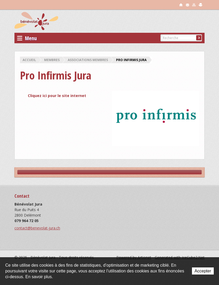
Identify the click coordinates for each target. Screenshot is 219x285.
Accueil (29, 60)
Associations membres (88, 60)
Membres (52, 60)
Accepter (203, 271)
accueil (181, 4)
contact (187, 4)
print (200, 4)
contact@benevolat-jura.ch (37, 227)
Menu (27, 38)
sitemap (194, 4)
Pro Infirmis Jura (131, 60)
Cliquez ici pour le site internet (57, 95)
